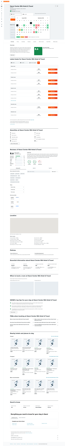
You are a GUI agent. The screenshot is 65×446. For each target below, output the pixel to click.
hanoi (19, 175)
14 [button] (28, 27)
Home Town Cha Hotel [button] (38, 348)
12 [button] (24, 27)
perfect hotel (22, 173)
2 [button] (17, 25)
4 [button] (45, 23)
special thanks (12, 179)
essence (17, 179)
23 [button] (17, 32)
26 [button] (24, 32)
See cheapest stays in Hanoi (53, 356)
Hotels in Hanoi (14, 424)
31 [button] (19, 34)
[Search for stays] (1, 6)
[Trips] (1, 22)
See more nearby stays (54, 336)
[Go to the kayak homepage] (6, 1)
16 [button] (17, 29)
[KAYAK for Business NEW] (1, 19)
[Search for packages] (1, 10)
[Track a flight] (1, 17)
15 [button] (38, 27)
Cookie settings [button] (12, 124)
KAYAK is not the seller (34, 435)
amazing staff (12, 173)
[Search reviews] (39, 171)
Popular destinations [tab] (22, 417)
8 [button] (38, 25)
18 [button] (45, 27)
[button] (2, 1)
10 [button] (19, 27)
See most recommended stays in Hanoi (52, 377)
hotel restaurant (18, 177)
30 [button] (17, 34)
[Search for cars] (1, 8)
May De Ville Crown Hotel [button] (26, 388)
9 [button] (17, 27)
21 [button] (28, 29)
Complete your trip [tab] (14, 417)
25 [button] (21, 32)
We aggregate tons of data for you (34, 437)
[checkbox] (15, 198)
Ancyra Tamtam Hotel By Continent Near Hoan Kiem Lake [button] (27, 369)
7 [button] (28, 25)
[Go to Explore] (1, 15)
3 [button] (19, 25)
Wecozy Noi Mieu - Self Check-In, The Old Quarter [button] (52, 369)
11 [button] (45, 25)
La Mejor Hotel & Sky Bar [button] (14, 347)
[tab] (18, 168)
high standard (12, 177)
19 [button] (24, 29)
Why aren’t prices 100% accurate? (34, 439)
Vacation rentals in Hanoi (30, 424)
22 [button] (38, 29)
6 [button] (26, 25)
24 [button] (19, 32)
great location (17, 173)
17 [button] (19, 29)
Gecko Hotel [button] (36, 368)
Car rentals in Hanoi (30, 423)
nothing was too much (13, 175)
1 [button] (38, 23)
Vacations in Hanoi (44, 423)
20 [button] (26, 29)
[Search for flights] (1, 4)
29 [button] (38, 32)
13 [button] (26, 27)
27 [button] (26, 32)
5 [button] (47, 23)
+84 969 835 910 (13, 9)
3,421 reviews (18, 11)
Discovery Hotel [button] (49, 348)
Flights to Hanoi (14, 423)
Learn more (32, 119)
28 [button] (28, 32)
